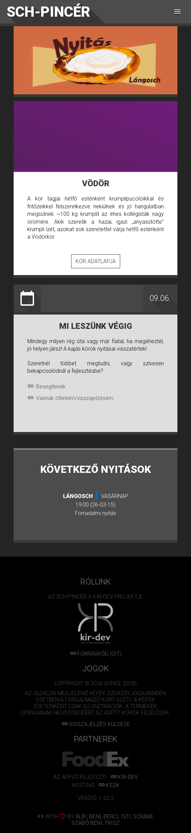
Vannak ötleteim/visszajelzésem (70, 398)
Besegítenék (46, 386)
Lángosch (78, 496)
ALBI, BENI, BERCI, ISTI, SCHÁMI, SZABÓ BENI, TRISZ (112, 819)
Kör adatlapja (96, 261)
